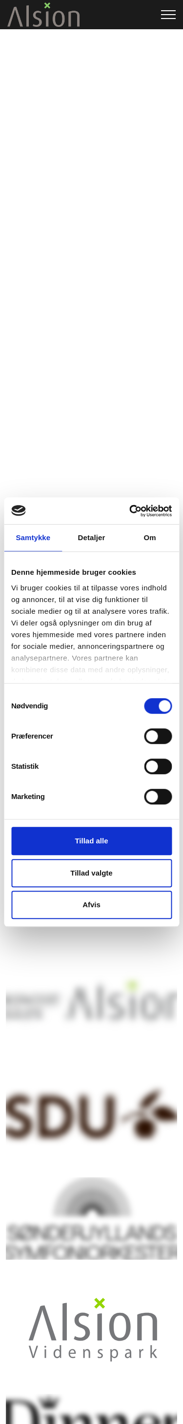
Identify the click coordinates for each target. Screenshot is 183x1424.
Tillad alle (91, 841)
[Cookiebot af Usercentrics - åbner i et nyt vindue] (130, 511)
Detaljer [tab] (91, 537)
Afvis (91, 904)
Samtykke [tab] (33, 537)
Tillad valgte (91, 873)
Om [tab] (150, 537)
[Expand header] (168, 14)
